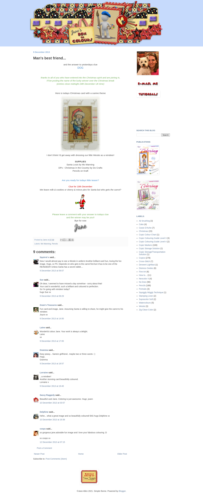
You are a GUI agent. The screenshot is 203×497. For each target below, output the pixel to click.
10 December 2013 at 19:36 (52, 419)
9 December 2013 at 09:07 (52, 270)
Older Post (122, 454)
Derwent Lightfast (147, 265)
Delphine (44, 412)
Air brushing (144, 221)
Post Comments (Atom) (56, 459)
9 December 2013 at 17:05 (52, 341)
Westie (142, 306)
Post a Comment (44, 448)
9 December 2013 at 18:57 (52, 363)
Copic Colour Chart (147, 234)
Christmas (143, 231)
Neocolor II (144, 278)
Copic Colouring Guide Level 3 (153, 238)
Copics (142, 258)
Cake (141, 224)
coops (43, 429)
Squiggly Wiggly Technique (151, 292)
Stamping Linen (146, 296)
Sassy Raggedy (47, 395)
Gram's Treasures (48, 305)
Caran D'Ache (145, 228)
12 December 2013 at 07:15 (52, 442)
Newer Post (39, 454)
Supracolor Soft (146, 299)
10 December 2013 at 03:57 (52, 403)
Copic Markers (145, 245)
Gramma (44, 350)
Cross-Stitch (144, 261)
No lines (142, 282)
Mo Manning (46, 244)
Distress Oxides (146, 268)
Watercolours (145, 303)
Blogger (122, 491)
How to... (143, 275)
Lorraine (44, 372)
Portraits (142, 289)
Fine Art (142, 271)
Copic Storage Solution (149, 248)
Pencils (55, 244)
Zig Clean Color (146, 310)
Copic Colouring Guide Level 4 (153, 241)
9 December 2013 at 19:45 (52, 386)
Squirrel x (44, 257)
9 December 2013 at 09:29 (52, 296)
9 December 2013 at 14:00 (52, 318)
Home (81, 454)
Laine (42, 327)
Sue (42, 280)
